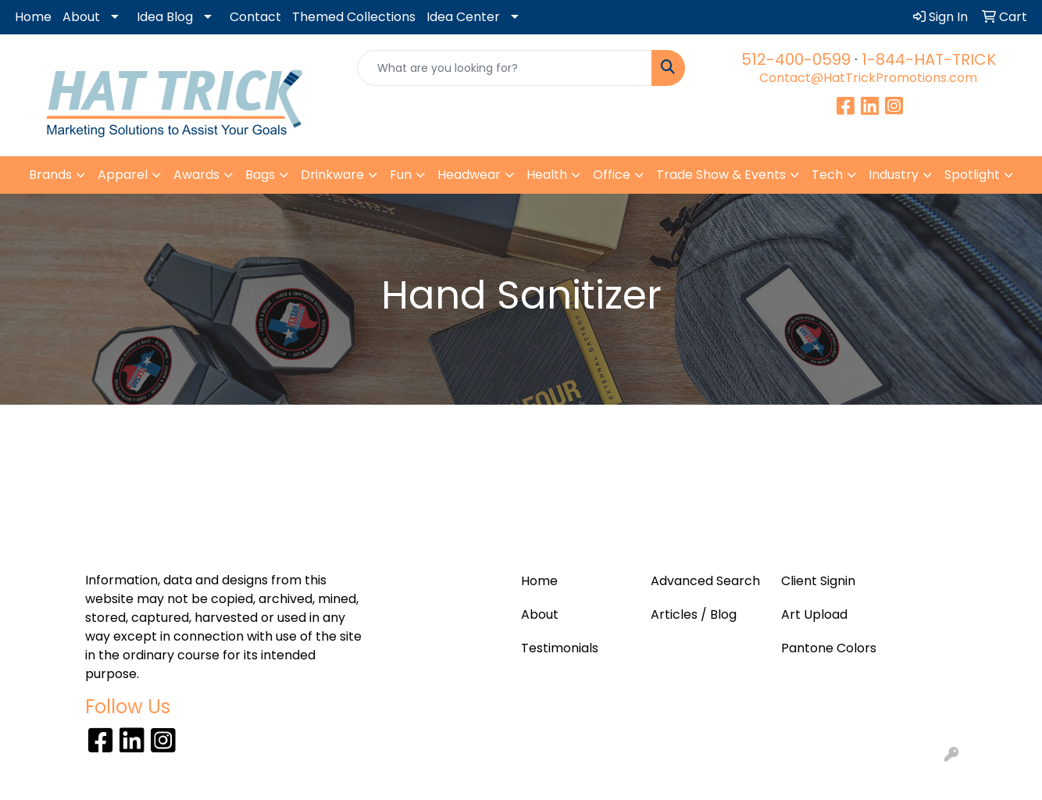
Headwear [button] (469, 175)
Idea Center (463, 17)
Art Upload (814, 614)
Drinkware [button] (332, 175)
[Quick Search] (505, 68)
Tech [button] (827, 175)
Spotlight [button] (972, 175)
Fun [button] (401, 175)
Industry (894, 175)
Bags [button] (260, 175)
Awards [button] (196, 175)
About (81, 17)
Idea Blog (165, 17)
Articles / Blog (694, 614)
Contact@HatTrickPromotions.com (868, 78)
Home (33, 17)
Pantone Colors (828, 648)
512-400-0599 (796, 59)
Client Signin (818, 581)
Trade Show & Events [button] (721, 175)
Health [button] (546, 175)
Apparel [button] (123, 175)
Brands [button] (50, 175)
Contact (255, 17)
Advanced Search (705, 581)
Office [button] (611, 175)
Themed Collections (354, 17)
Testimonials (559, 648)
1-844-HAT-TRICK (929, 59)
